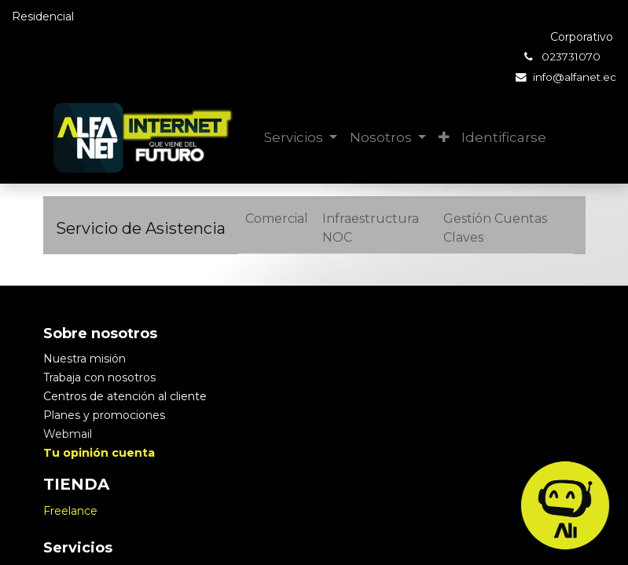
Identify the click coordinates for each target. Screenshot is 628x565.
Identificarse (503, 137)
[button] (443, 138)
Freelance (70, 511)
